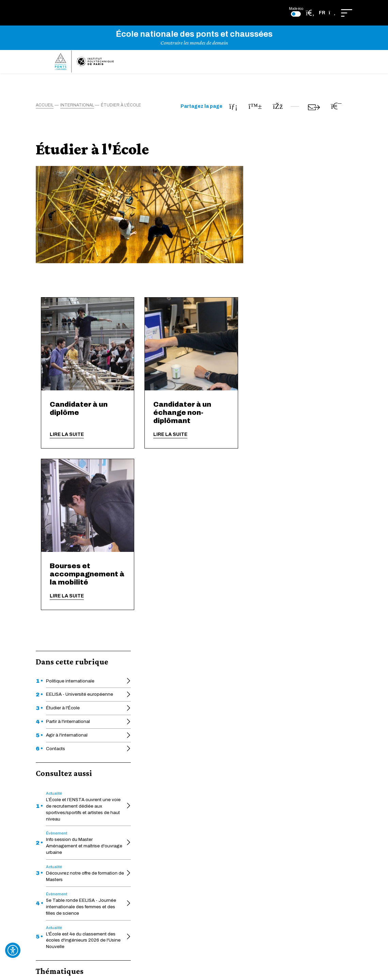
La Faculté (192, 776)
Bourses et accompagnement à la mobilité (195, 580)
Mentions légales (260, 810)
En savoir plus (194, 698)
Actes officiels (144, 766)
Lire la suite (175, 440)
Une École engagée (150, 797)
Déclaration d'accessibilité (271, 766)
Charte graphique (200, 807)
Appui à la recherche (150, 825)
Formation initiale (66, 476)
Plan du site (254, 822)
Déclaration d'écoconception (274, 778)
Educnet (137, 787)
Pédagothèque (197, 797)
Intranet (137, 853)
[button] (327, 13)
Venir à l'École (143, 835)
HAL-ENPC (140, 776)
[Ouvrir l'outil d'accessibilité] (12, 950)
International (61, 489)
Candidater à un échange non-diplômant (291, 418)
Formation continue (202, 766)
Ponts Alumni (196, 825)
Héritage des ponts (202, 787)
